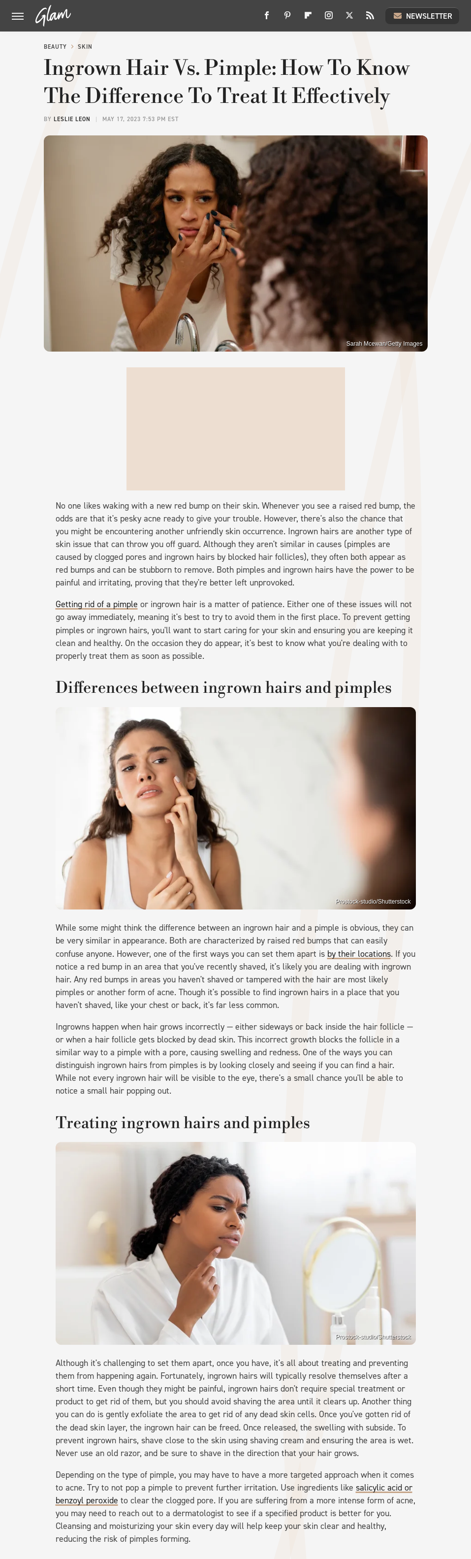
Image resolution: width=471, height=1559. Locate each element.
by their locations (359, 954)
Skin (85, 47)
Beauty (55, 47)
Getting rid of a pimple (97, 604)
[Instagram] (328, 19)
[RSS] (370, 19)
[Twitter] (349, 19)
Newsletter (422, 15)
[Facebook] (266, 19)
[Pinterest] (287, 19)
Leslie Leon (72, 119)
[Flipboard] (308, 19)
